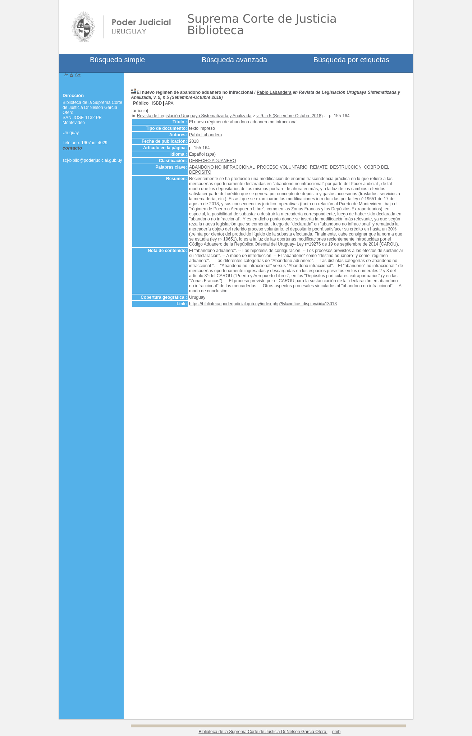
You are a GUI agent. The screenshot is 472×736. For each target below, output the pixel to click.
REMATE (318, 167)
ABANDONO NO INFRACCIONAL (222, 167)
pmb (336, 731)
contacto (72, 148)
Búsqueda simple (117, 60)
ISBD (157, 103)
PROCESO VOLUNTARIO (282, 167)
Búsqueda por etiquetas (351, 60)
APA (169, 103)
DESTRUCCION (346, 167)
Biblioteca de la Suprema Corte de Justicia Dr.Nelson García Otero (262, 731)
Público (140, 103)
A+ (78, 74)
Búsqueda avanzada (234, 60)
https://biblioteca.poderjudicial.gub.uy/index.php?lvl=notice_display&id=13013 (263, 303)
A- (66, 74)
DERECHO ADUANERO (212, 160)
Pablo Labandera (274, 92)
